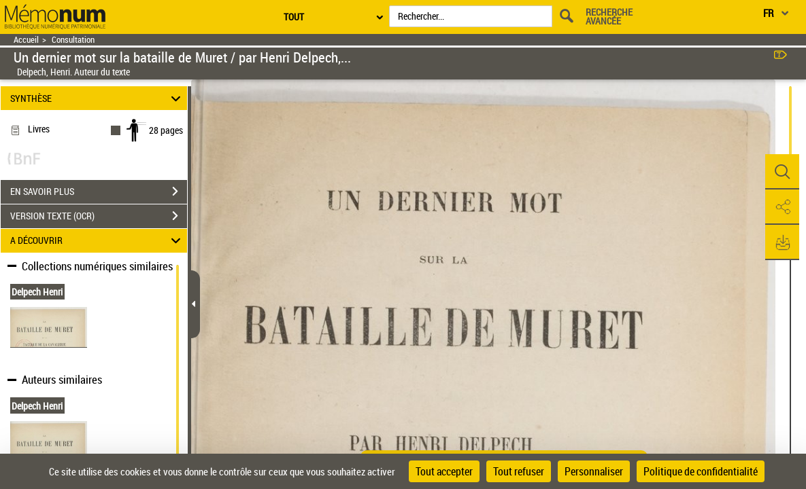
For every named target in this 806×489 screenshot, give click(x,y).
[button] (782, 171)
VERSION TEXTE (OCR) (98, 215)
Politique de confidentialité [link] (700, 471)
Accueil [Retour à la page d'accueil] (26, 40)
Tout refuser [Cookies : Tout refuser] (518, 471)
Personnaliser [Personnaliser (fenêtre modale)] (594, 471)
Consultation (73, 40)
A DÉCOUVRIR (97, 241)
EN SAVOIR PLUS (98, 191)
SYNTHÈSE (97, 98)
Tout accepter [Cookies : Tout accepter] (444, 471)
